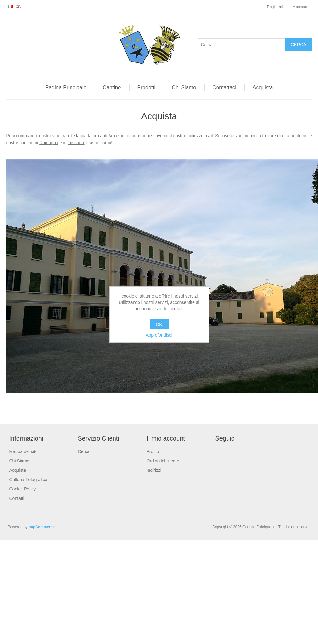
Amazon (116, 135)
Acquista (17, 470)
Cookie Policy (22, 488)
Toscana (76, 142)
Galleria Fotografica (28, 479)
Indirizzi (154, 470)
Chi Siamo (19, 460)
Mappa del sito (23, 451)
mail (209, 135)
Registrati (275, 7)
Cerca (84, 451)
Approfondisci (159, 335)
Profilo (153, 451)
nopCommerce (41, 527)
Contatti (16, 498)
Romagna (48, 142)
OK (159, 324)
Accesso (300, 7)
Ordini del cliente (163, 460)
